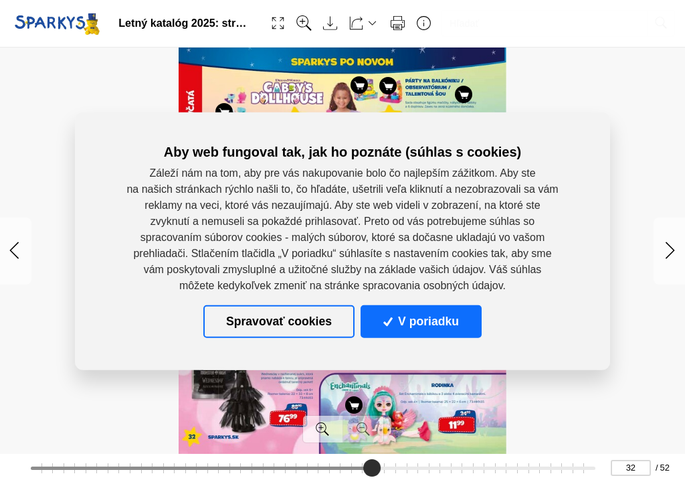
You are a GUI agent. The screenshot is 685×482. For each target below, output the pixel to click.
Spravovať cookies (279, 321)
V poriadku (421, 321)
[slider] (372, 468)
